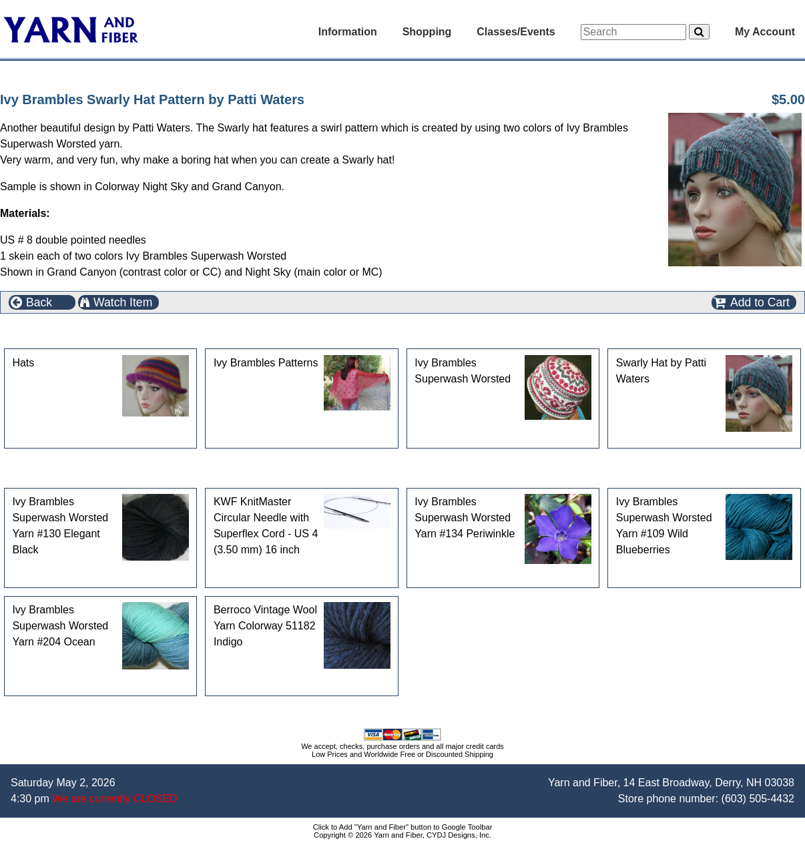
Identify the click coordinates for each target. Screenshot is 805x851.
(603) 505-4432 (758, 798)
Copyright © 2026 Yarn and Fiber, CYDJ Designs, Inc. (402, 835)
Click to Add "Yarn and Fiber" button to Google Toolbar (403, 827)
